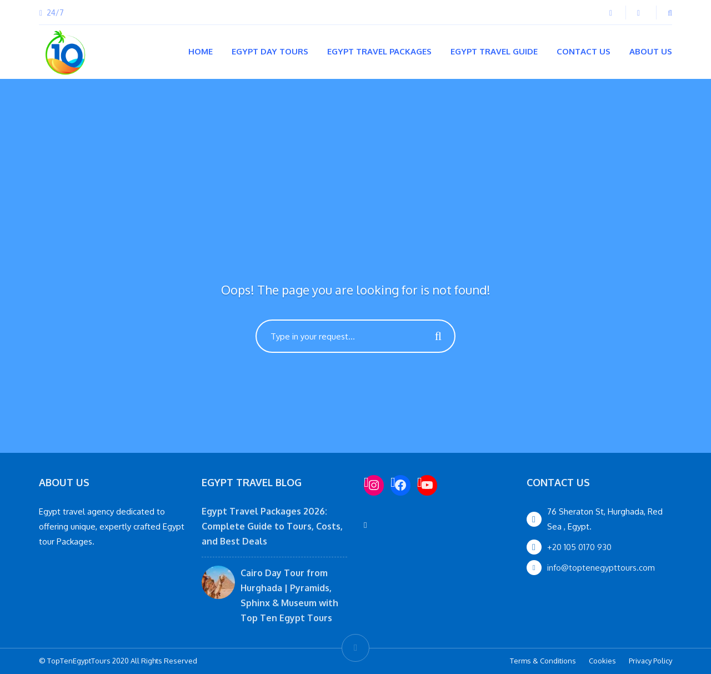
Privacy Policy (650, 660)
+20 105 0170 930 (579, 547)
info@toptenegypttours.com (601, 567)
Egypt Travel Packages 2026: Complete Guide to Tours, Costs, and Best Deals (272, 526)
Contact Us (583, 51)
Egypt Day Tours (270, 51)
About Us (650, 51)
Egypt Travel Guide (494, 51)
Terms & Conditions (543, 660)
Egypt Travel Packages (379, 51)
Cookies (602, 660)
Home (200, 51)
